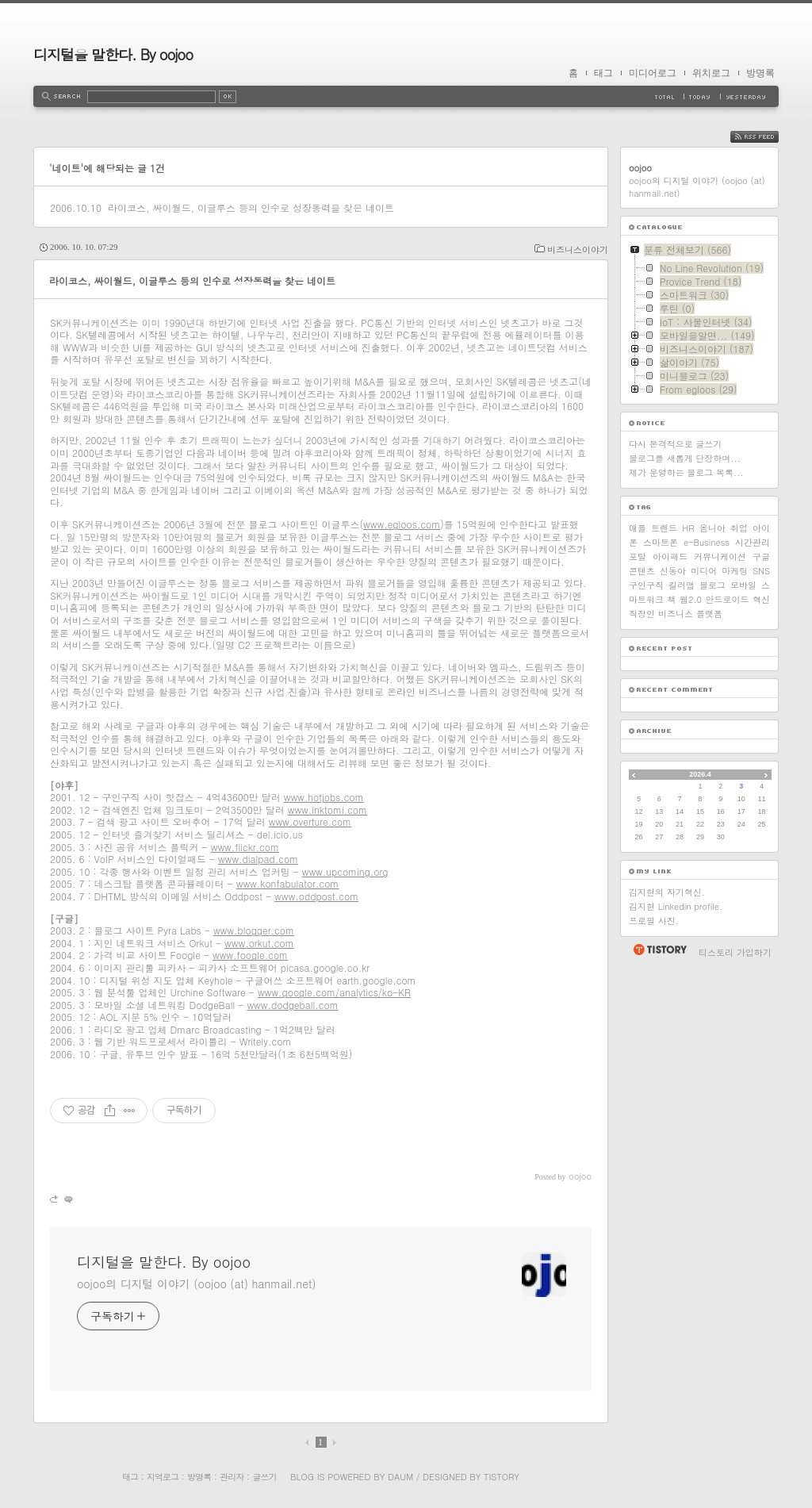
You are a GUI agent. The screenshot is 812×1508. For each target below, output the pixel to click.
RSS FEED (766, 137)
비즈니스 (675, 614)
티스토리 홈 (659, 949)
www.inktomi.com (327, 809)
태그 (603, 73)
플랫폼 (709, 614)
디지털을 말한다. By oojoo (113, 54)
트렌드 (664, 528)
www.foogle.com (250, 954)
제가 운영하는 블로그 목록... (686, 472)
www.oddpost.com (316, 896)
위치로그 (711, 73)
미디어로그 (652, 73)
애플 (637, 528)
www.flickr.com (245, 847)
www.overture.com (310, 821)
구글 (761, 556)
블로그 (712, 585)
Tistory (501, 1477)
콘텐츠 (642, 571)
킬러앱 (681, 585)
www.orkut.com (259, 943)
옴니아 (712, 528)
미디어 (704, 571)
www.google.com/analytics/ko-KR (334, 992)
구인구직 (646, 585)
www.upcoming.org (345, 871)
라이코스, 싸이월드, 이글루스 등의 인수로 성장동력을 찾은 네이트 (251, 207)
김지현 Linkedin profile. (675, 906)
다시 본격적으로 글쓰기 (675, 444)
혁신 (761, 599)
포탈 (637, 556)
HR (688, 528)
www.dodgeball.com (292, 1004)
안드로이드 (727, 599)
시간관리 (752, 542)
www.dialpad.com (258, 858)
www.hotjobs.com (324, 797)
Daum (400, 1477)
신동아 (673, 571)
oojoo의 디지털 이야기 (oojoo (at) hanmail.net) (196, 1283)
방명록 (760, 73)
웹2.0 (691, 599)
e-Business (707, 542)
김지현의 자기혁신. (667, 892)
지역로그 (162, 1477)
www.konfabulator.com (287, 883)
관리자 (231, 1477)
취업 (739, 528)
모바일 (743, 585)
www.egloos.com (401, 524)
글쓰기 (264, 1477)
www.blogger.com (253, 930)
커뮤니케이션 (720, 556)
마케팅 (735, 571)
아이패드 (670, 556)
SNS (761, 571)
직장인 (642, 614)
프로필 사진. (654, 921)
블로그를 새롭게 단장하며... (685, 458)
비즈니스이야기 (577, 249)
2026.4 (700, 774)
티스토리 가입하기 (735, 952)
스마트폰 (660, 542)
